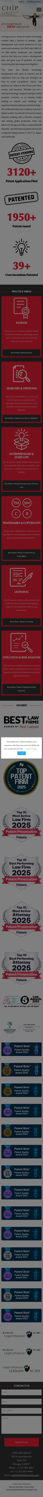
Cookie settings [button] (31, 749)
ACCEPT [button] (21, 753)
